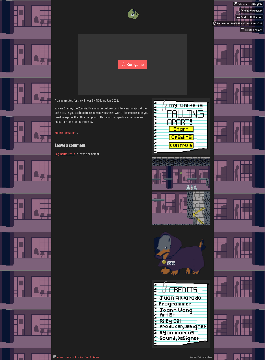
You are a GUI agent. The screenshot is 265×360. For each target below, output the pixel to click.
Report (88, 357)
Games (193, 357)
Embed (96, 357)
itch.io (60, 357)
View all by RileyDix (74, 357)
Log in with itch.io (65, 154)
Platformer (202, 357)
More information (66, 133)
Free (210, 357)
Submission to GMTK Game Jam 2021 (237, 23)
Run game (133, 64)
